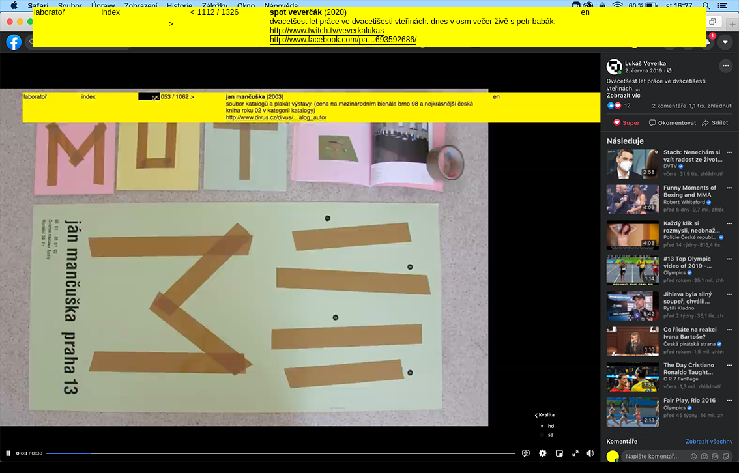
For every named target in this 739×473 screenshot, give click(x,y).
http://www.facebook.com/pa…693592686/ (343, 39)
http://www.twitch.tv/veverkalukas (327, 30)
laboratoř (49, 12)
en (585, 12)
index (110, 12)
